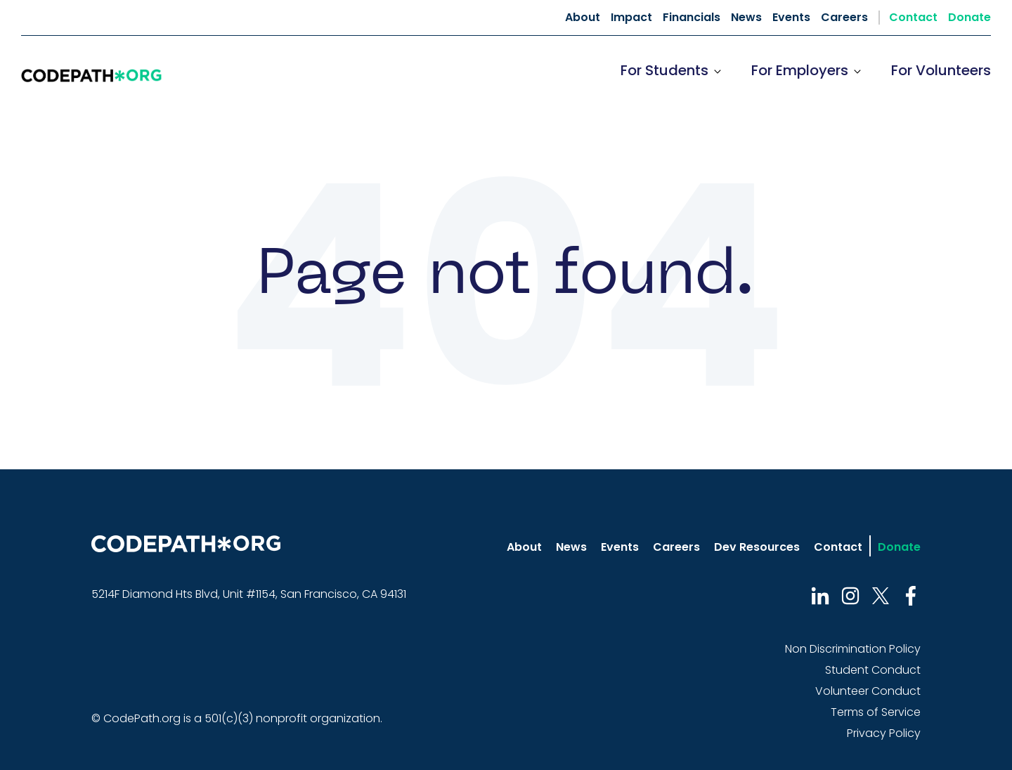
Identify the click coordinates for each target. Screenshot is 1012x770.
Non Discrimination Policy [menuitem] (853, 649)
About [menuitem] (582, 18)
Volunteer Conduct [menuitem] (868, 691)
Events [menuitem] (791, 18)
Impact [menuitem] (631, 18)
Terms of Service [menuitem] (876, 712)
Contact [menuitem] (913, 18)
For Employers (799, 70)
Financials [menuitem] (691, 18)
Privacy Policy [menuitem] (884, 733)
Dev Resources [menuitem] (757, 547)
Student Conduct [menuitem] (873, 670)
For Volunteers (941, 70)
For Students (664, 70)
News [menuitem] (746, 18)
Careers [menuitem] (844, 18)
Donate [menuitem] (969, 18)
